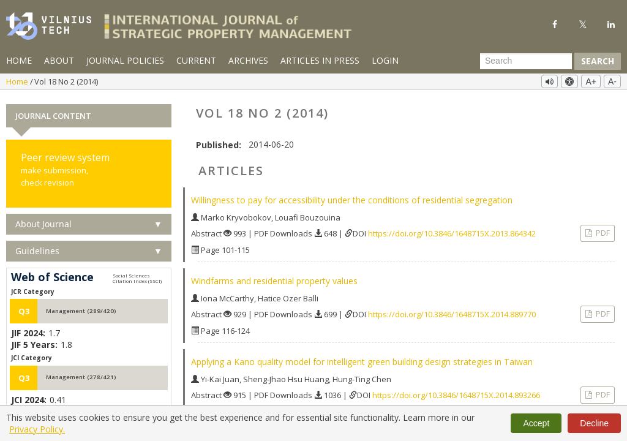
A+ (590, 81)
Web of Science (52, 274)
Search (597, 61)
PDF (602, 229)
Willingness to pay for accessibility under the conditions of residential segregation (351, 197)
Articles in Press (319, 60)
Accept (536, 423)
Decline (594, 423)
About (59, 60)
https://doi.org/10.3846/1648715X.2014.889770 (452, 311)
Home (19, 60)
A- (612, 81)
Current (196, 60)
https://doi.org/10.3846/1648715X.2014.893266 (456, 392)
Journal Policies (125, 60)
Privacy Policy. (37, 429)
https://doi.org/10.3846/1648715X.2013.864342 (452, 230)
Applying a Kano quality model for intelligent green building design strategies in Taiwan (362, 358)
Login (385, 60)
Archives (248, 60)
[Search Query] (526, 61)
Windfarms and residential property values (274, 278)
